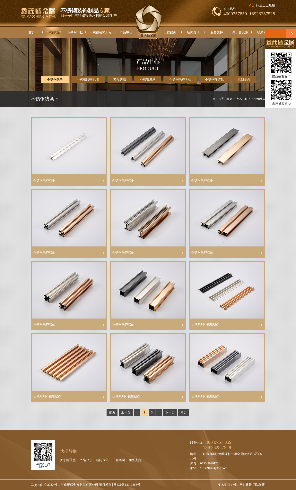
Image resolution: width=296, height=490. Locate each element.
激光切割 (119, 79)
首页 (229, 98)
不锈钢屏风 (147, 79)
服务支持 (135, 460)
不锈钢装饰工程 (180, 79)
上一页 (125, 412)
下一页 (170, 412)
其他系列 (244, 79)
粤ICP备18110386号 (127, 484)
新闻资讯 (102, 460)
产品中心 (241, 98)
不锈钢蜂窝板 (214, 79)
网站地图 (259, 484)
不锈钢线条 (55, 79)
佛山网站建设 (242, 484)
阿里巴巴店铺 (262, 5)
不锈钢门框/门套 (88, 79)
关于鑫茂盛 (68, 460)
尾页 (183, 412)
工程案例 (118, 460)
